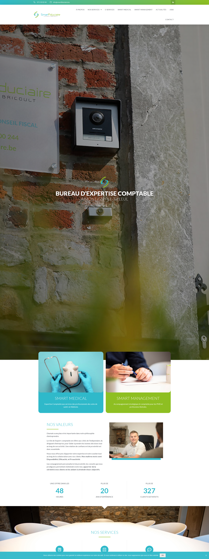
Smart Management (139, 398)
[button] (104, 206)
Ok (163, 555)
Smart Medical (70, 398)
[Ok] (206, 555)
